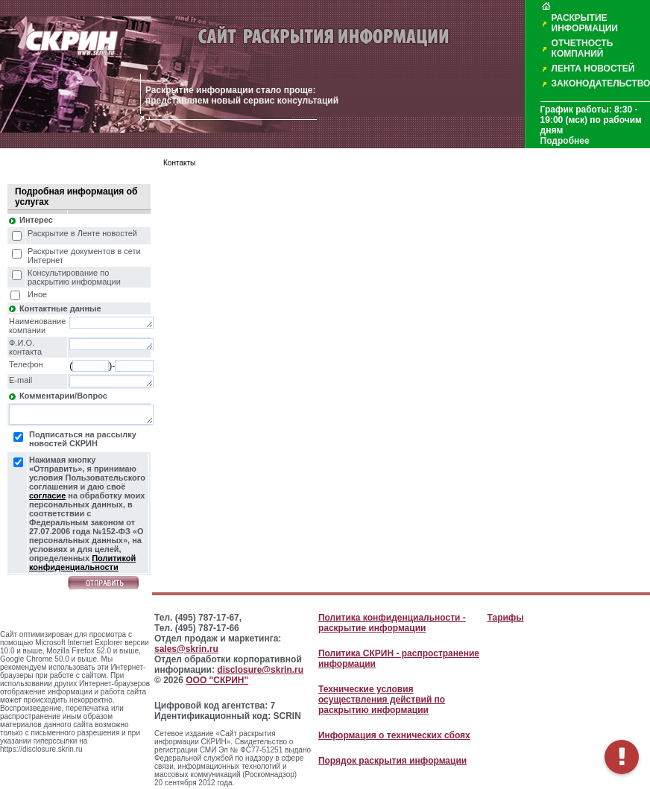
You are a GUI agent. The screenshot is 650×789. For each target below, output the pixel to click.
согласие (47, 495)
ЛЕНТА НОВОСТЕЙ (593, 68)
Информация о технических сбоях (394, 735)
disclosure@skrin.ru (260, 670)
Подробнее (565, 141)
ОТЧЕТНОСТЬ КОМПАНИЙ (582, 48)
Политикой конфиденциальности (82, 562)
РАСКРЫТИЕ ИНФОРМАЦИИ (585, 23)
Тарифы (505, 617)
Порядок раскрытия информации (392, 760)
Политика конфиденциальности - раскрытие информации (392, 622)
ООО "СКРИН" (217, 680)
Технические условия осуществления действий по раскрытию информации (381, 699)
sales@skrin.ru (186, 649)
